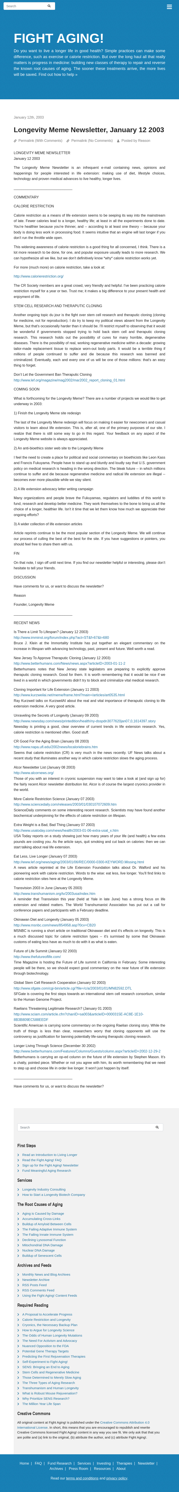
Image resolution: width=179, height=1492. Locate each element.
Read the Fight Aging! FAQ (41, 1160)
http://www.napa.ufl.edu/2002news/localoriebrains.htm (56, 747)
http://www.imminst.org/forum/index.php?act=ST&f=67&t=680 (61, 637)
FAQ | (41, 1463)
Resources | (105, 1469)
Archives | (59, 1469)
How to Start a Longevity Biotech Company (53, 1194)
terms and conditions (82, 1478)
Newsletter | (148, 1463)
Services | (87, 1463)
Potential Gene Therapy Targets (45, 1351)
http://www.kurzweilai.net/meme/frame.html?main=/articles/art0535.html (69, 695)
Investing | (106, 1463)
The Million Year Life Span (41, 1404)
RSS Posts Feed (34, 1285)
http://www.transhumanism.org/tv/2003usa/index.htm (55, 894)
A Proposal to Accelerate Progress (47, 1314)
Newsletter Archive (36, 1280)
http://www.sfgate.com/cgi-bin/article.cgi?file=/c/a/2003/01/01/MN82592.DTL (73, 988)
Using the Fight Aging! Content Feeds (49, 1295)
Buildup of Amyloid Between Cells (46, 1224)
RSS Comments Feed (38, 1290)
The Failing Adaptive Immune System (49, 1229)
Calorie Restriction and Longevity (46, 1319)
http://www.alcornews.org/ (34, 773)
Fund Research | (62, 1463)
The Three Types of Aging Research (48, 1383)
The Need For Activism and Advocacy (49, 1340)
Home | (27, 1463)
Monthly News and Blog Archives (46, 1274)
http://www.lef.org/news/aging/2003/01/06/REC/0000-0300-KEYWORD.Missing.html (79, 862)
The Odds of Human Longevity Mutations (52, 1335)
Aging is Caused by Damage (43, 1213)
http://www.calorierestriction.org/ (39, 276)
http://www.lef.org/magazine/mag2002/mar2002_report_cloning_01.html (69, 380)
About (123, 1469)
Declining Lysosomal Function (44, 1240)
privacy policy (116, 1478)
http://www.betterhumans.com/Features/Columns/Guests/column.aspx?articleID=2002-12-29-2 (87, 1051)
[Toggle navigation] (169, 6)
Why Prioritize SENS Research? (45, 1398)
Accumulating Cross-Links (41, 1219)
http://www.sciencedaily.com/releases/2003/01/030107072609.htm (65, 804)
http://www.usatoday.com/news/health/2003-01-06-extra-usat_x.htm (66, 830)
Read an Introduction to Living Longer (49, 1155)
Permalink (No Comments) (92, 140)
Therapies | (127, 1463)
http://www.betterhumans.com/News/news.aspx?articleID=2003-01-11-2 (69, 663)
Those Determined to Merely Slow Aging (51, 1377)
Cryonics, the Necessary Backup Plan (50, 1325)
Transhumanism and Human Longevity (50, 1388)
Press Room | (81, 1469)
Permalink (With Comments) (40, 140)
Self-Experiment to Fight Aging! (45, 1362)
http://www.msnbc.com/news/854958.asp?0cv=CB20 (55, 925)
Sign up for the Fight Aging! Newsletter (50, 1165)
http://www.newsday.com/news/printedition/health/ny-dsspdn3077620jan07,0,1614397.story (85, 721)
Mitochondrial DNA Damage (42, 1245)
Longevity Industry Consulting (44, 1189)
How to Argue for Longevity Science (48, 1330)
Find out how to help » (58, 74)
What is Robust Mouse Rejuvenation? (50, 1393)
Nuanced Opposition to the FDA (45, 1346)
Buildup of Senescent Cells (42, 1255)
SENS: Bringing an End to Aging (45, 1367)
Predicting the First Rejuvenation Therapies (53, 1356)
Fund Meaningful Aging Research (46, 1170)
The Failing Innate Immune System (48, 1234)
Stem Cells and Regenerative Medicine (50, 1372)
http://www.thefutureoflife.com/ (37, 957)
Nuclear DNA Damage (38, 1250)
